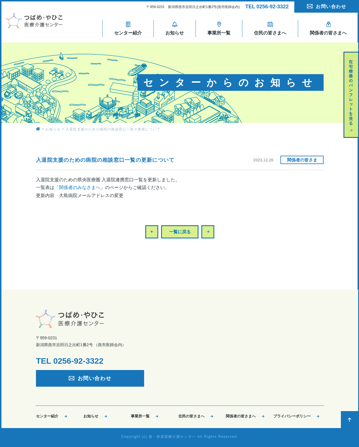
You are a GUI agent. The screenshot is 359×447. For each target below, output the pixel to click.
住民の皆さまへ (191, 416)
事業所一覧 (140, 416)
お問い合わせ (331, 6)
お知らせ (90, 416)
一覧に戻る (180, 231)
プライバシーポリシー (292, 416)
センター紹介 (47, 416)
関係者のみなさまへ (79, 187)
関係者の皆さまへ (241, 416)
